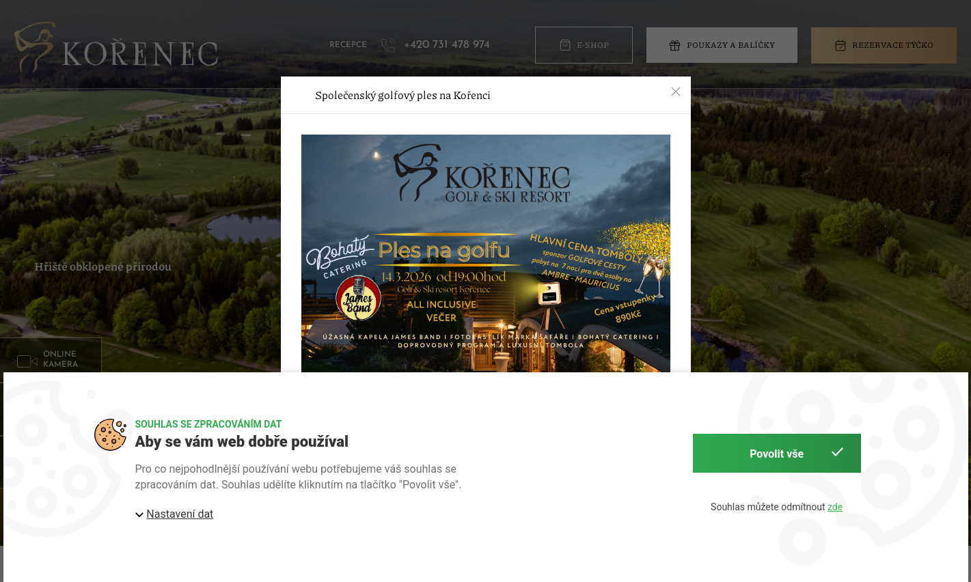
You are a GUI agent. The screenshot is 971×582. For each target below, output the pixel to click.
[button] (676, 91)
